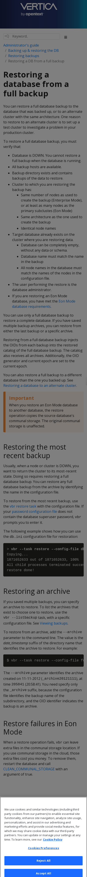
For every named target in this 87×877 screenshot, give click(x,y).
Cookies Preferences (43, 850)
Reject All (43, 862)
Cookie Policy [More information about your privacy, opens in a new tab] (52, 841)
